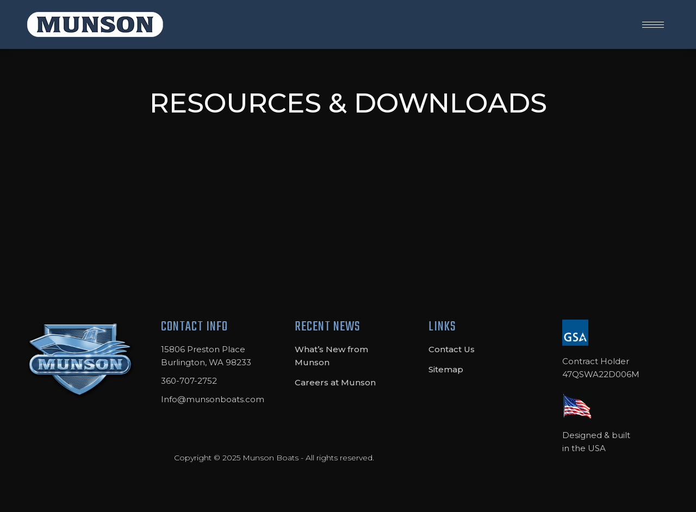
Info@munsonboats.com (212, 399)
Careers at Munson (335, 382)
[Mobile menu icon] (653, 24)
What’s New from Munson (331, 355)
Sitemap (445, 369)
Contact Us (451, 349)
